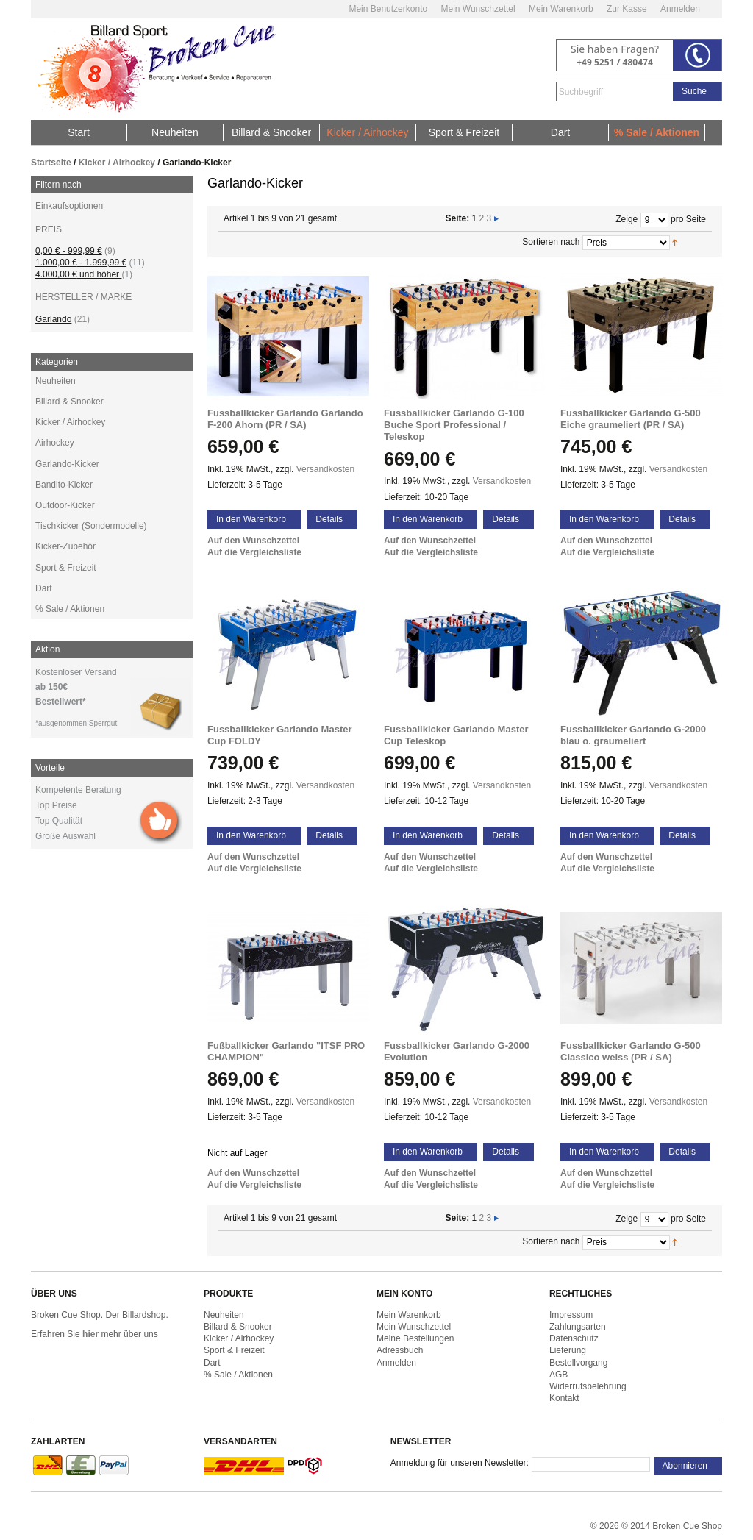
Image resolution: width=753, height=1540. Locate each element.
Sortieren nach (550, 242)
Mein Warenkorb (561, 9)
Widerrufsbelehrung (588, 1386)
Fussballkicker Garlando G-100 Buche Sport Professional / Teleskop (454, 425)
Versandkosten (325, 469)
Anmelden (680, 9)
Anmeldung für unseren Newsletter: (459, 1463)
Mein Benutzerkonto (388, 9)
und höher (78, 274)
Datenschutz (574, 1338)
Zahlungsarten (577, 1327)
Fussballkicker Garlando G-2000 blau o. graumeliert (633, 735)
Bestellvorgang (578, 1363)
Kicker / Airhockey (117, 162)
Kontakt (564, 1398)
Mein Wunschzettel (477, 9)
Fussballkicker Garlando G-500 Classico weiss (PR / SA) (630, 1051)
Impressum (571, 1315)
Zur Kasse (627, 9)
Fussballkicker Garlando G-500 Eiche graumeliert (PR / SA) (630, 418)
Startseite (51, 162)
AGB (558, 1374)
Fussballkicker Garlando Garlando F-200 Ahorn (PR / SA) (285, 418)
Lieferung (567, 1350)
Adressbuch (399, 1350)
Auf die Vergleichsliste (254, 552)
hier (90, 1334)
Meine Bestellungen (415, 1338)
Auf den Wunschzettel (253, 540)
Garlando (53, 319)
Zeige (626, 219)
